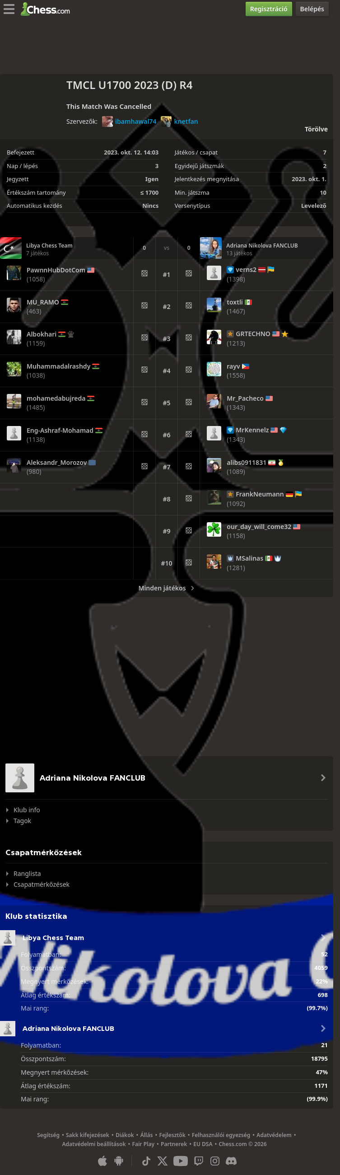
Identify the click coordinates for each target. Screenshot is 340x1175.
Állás (146, 1135)
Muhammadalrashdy (58, 366)
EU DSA (202, 1144)
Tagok (22, 820)
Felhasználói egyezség (221, 1135)
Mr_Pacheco (245, 398)
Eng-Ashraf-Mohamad (60, 430)
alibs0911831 (246, 462)
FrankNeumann (260, 494)
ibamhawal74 (129, 121)
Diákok (125, 1135)
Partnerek (174, 1144)
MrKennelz (252, 430)
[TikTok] (146, 1161)
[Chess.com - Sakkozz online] (47, 9)
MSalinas (249, 558)
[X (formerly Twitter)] (162, 1161)
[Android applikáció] (118, 1161)
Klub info (27, 809)
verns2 (246, 269)
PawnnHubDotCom (56, 270)
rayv (233, 366)
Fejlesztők (172, 1135)
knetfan (179, 121)
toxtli (235, 302)
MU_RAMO (43, 302)
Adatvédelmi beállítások (94, 1144)
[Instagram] (215, 1161)
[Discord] (231, 1161)
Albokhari (41, 334)
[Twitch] (198, 1161)
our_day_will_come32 (259, 526)
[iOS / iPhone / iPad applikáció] (102, 1161)
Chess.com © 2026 (242, 1144)
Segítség (48, 1135)
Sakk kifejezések (87, 1135)
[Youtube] (180, 1161)
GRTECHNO (253, 333)
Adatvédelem (274, 1135)
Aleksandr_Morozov (57, 462)
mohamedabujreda (56, 398)
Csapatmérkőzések (42, 884)
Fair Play (143, 1144)
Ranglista (27, 873)
